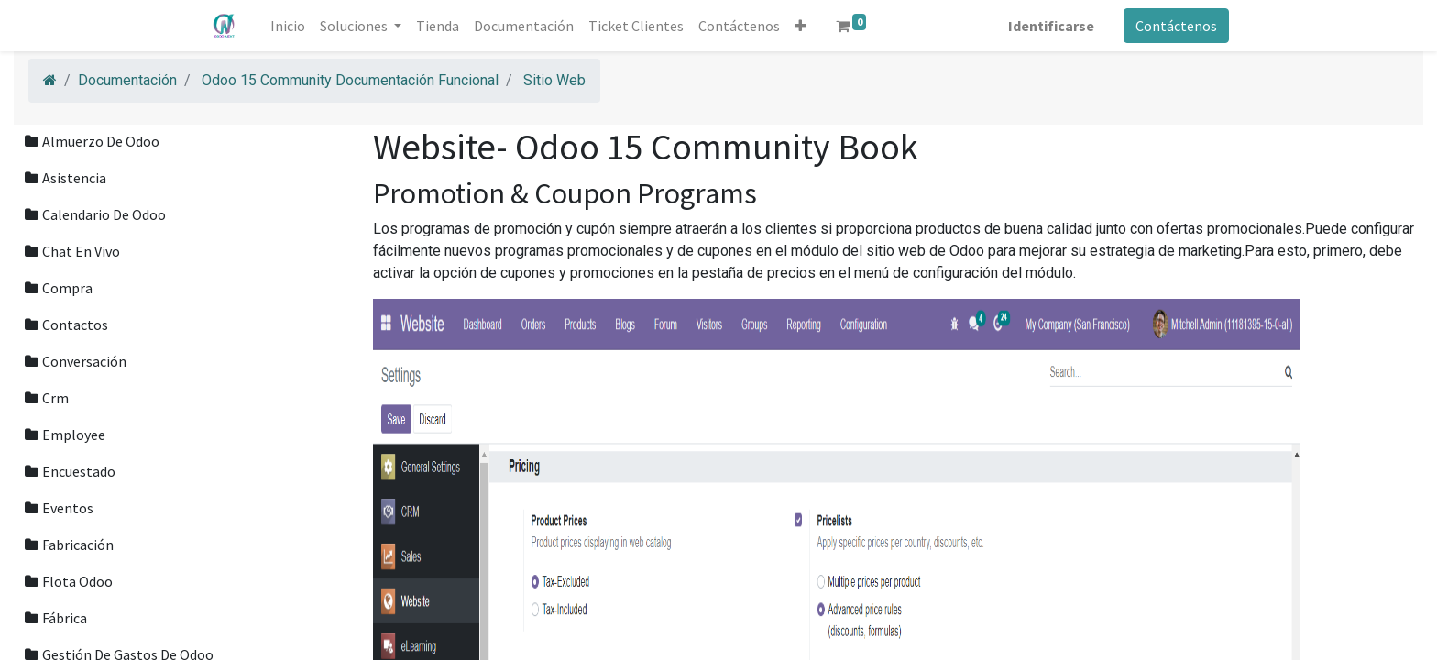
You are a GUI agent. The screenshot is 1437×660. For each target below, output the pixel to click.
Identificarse (1049, 25)
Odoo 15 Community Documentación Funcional (350, 80)
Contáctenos (1174, 25)
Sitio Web (554, 80)
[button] (802, 25)
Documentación (127, 80)
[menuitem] (289, 25)
